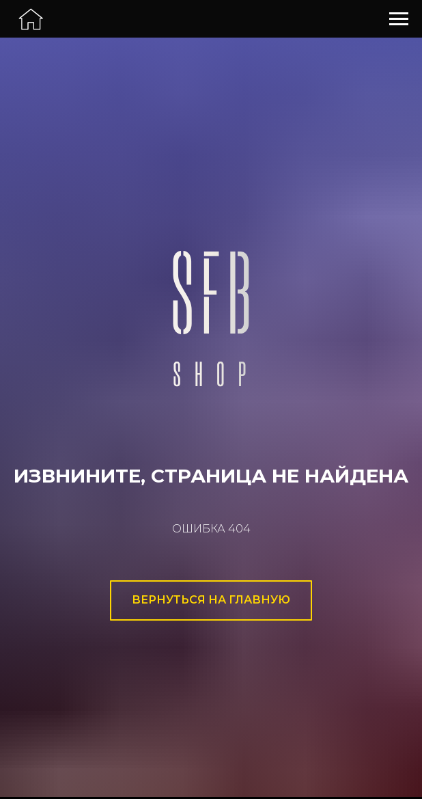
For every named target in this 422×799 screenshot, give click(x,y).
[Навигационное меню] (398, 19)
